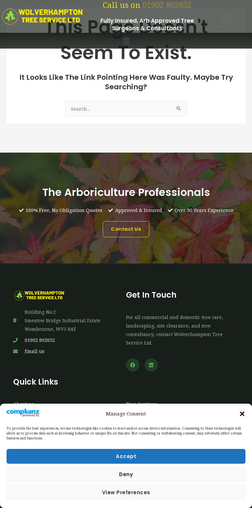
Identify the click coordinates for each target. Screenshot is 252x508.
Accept (126, 456)
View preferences (126, 492)
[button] (242, 414)
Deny (126, 474)
